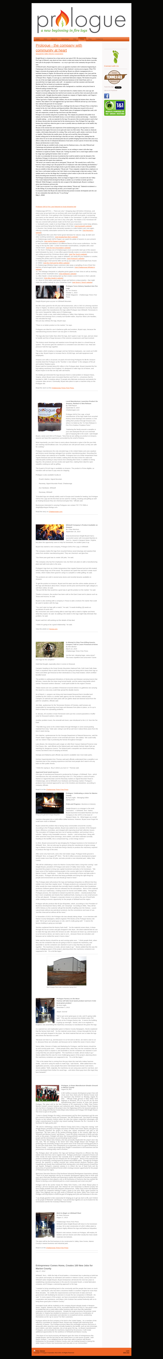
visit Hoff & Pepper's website (55, 241)
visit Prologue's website (75, 258)
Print (36, 1351)
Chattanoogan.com (55, 511)
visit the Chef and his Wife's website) (57, 263)
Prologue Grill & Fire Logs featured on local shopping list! (56, 206)
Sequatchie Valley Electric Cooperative (49, 54)
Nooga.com (53, 629)
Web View (126, 1352)
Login (127, 1351)
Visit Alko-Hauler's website (53, 278)
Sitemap (42, 1351)
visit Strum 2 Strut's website (82, 282)
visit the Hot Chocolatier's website (58, 248)
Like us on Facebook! (110, 90)
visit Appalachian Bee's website (66, 237)
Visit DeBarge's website (67, 274)
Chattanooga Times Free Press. (63, 388)
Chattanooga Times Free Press (57, 789)
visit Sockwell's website (83, 226)
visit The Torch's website (78, 254)
